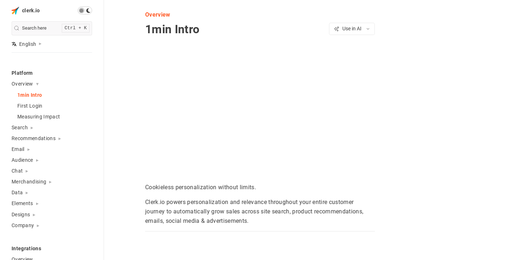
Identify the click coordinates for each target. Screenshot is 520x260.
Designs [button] (21, 214)
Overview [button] (22, 84)
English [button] (24, 44)
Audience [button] (22, 160)
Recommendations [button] (34, 138)
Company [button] (23, 225)
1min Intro (29, 95)
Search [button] (20, 127)
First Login (30, 106)
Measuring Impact (38, 117)
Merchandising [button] (29, 182)
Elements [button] (22, 203)
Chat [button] (17, 171)
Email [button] (18, 149)
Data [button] (17, 192)
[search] (52, 28)
